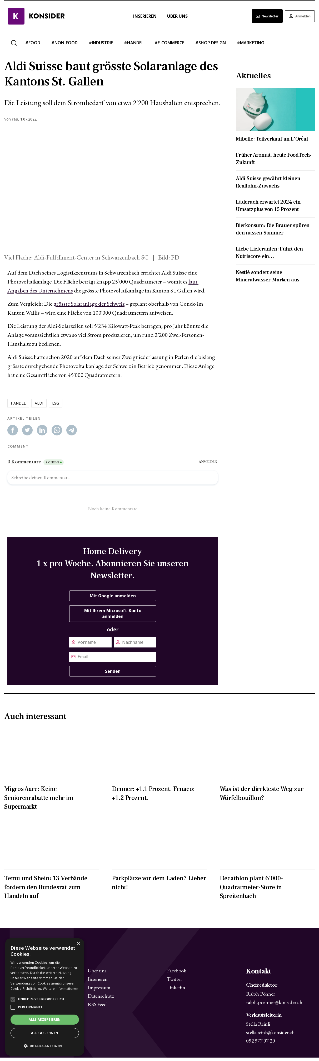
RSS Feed (97, 1008)
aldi (39, 406)
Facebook (176, 974)
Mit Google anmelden (113, 599)
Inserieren (138, 19)
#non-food (64, 46)
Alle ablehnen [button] (44, 1033)
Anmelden (296, 20)
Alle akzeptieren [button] (45, 1019)
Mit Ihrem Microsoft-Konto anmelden (112, 617)
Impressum (99, 991)
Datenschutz (101, 999)
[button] (45, 1045)
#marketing (250, 46)
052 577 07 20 (260, 1044)
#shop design (210, 46)
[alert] (44, 997)
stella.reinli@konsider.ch (270, 1035)
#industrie (101, 46)
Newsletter (257, 20)
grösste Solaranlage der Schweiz (88, 307)
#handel (133, 46)
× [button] (78, 944)
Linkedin (176, 991)
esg (55, 406)
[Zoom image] (112, 193)
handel (18, 406)
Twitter (174, 982)
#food (32, 46)
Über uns (171, 19)
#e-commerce (169, 46)
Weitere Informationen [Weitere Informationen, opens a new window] (60, 988)
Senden (113, 675)
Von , (11, 123)
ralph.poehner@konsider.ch (274, 1005)
